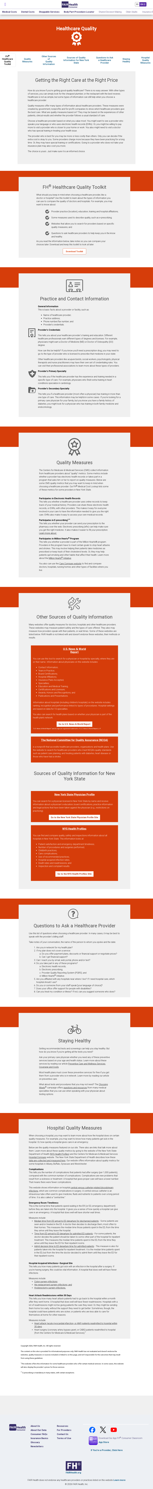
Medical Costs (9, 12)
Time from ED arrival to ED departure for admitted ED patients (63, 1233)
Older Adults (131, 12)
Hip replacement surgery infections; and (53, 1284)
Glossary (35, 1442)
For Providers (64, 1430)
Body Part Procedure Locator (79, 12)
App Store (104, 1442)
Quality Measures (27, 60)
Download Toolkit (74, 251)
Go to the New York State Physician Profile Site (74, 817)
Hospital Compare (37, 1157)
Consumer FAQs (39, 1434)
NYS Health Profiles (74, 828)
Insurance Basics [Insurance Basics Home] (39, 1438)
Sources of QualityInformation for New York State (76, 60)
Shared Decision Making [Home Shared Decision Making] (110, 12)
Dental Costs (28, 12)
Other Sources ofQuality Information (49, 60)
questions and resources (75, 1087)
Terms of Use (64, 1438)
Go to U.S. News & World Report (74, 724)
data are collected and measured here (47, 1160)
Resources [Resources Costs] (62, 1426)
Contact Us (62, 1434)
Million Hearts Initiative (60, 558)
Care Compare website (70, 563)
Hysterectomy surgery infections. (50, 1288)
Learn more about (48, 533)
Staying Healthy (126, 60)
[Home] (69, 4)
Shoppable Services (49, 12)
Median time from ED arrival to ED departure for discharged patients (66, 1221)
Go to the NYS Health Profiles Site (74, 874)
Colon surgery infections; (46, 1281)
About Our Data (38, 1430)
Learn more (119, 1480)
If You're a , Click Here (107, 1450)
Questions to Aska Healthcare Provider (104, 60)
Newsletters (37, 1446)
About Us (35, 1426)
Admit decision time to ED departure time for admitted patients (64, 1246)
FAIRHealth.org (73, 1472)
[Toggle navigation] (6, 4)
